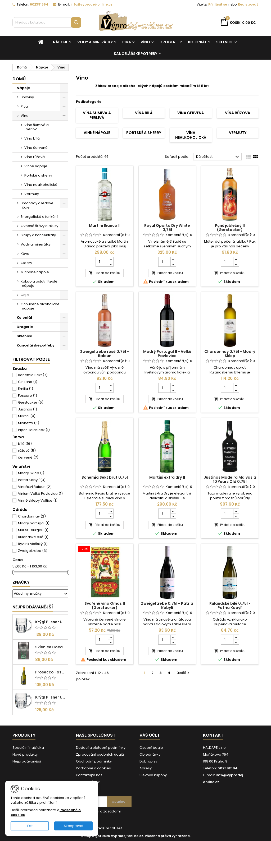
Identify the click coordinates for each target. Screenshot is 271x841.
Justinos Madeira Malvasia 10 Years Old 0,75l (230, 479)
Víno (145, 42)
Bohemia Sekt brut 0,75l (105, 477)
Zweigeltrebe (32, 550)
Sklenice (224, 42)
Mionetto (28, 423)
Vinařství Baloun (35, 486)
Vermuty (31, 193)
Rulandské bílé (33, 536)
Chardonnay (32, 516)
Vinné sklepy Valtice (37, 500)
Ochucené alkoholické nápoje (40, 306)
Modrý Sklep (31, 472)
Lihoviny (27, 97)
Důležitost (218, 157)
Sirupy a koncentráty (38, 235)
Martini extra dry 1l (167, 477)
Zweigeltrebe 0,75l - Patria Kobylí (167, 605)
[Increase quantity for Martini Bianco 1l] (110, 259)
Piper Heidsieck (34, 429)
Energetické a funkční (39, 216)
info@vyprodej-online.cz (91, 4)
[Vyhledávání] (46, 22)
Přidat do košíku (104, 273)
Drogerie (169, 42)
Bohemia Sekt (33, 374)
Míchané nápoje (35, 272)
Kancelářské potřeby (135, 53)
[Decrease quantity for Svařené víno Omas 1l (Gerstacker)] (110, 642)
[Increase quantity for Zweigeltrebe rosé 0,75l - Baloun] (110, 385)
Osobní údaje (151, 747)
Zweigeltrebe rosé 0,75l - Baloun (104, 353)
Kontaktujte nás (89, 775)
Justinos (27, 409)
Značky (21, 582)
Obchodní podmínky (94, 761)
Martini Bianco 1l (104, 225)
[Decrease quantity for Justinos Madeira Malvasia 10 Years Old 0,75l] (236, 516)
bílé (25, 443)
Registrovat (248, 4)
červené (28, 457)
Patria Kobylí (32, 479)
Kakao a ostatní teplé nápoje (39, 283)
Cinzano (27, 381)
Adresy (145, 768)
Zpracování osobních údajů (100, 754)
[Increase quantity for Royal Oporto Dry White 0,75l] (173, 259)
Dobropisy (148, 761)
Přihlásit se (217, 4)
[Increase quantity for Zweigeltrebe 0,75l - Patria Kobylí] (173, 637)
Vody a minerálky (95, 42)
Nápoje (60, 42)
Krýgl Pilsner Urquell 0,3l (50, 697)
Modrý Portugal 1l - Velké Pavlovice (167, 353)
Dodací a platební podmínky (100, 747)
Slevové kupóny (153, 775)
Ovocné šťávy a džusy (39, 225)
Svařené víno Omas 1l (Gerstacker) (104, 605)
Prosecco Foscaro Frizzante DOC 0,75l (50, 672)
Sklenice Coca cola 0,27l (50, 647)
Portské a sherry (38, 175)
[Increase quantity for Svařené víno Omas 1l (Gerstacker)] (110, 637)
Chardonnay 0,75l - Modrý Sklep (229, 353)
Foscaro (27, 395)
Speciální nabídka (28, 747)
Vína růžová (34, 156)
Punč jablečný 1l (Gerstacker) (230, 227)
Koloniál (197, 42)
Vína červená (36, 147)
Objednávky (149, 754)
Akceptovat (73, 825)
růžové (27, 450)
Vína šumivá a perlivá (36, 127)
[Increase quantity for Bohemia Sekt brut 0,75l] (110, 511)
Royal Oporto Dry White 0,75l (167, 227)
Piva (126, 42)
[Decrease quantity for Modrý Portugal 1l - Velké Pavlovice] (173, 390)
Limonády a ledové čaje (37, 205)
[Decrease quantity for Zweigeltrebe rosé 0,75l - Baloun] (110, 390)
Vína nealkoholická (40, 184)
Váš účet (149, 735)
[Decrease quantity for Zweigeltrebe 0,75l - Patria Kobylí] (173, 642)
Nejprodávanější (32, 607)
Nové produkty (25, 754)
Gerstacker (30, 402)
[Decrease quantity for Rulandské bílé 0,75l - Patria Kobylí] (236, 642)
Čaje (25, 294)
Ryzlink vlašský (33, 543)
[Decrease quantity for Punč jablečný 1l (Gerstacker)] (236, 264)
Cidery (26, 262)
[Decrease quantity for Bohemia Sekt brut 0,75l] (110, 516)
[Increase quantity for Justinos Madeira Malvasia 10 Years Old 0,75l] (236, 511)
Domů (19, 79)
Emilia (25, 388)
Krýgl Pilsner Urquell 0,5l (50, 622)
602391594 (39, 4)
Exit (30, 825)
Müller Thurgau (33, 530)
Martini (26, 416)
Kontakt (213, 735)
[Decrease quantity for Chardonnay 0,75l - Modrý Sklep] (236, 390)
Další (184, 672)
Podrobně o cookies (93, 768)
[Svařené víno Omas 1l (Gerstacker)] (104, 549)
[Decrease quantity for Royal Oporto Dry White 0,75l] (173, 264)
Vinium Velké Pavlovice (40, 493)
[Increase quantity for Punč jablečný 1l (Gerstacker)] (236, 259)
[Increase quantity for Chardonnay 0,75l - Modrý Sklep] (236, 385)
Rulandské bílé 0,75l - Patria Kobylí (230, 605)
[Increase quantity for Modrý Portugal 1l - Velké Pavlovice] (173, 385)
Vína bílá (32, 138)
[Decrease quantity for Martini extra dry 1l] (173, 516)
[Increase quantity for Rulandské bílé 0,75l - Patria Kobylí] (236, 637)
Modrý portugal (33, 523)
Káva (25, 253)
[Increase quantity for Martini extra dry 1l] (173, 511)
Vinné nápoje (35, 166)
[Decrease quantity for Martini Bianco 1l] (110, 264)
